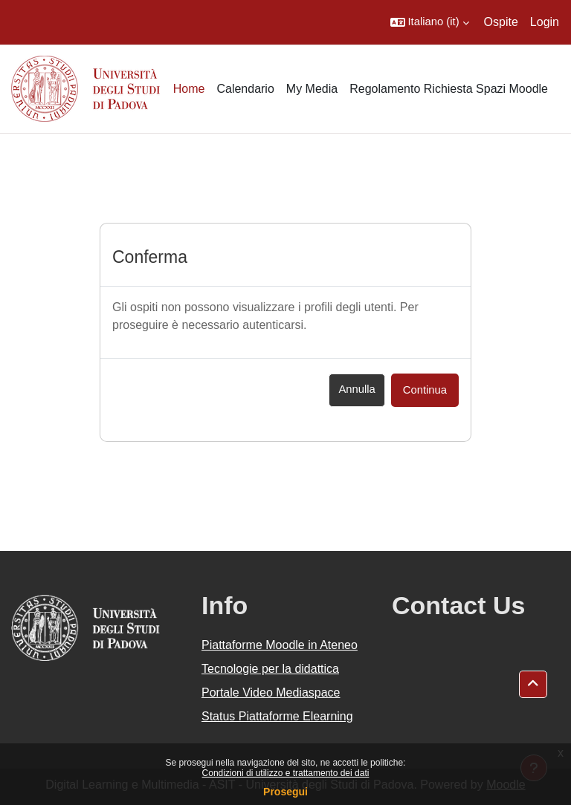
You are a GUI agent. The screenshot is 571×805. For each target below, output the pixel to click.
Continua (425, 390)
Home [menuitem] (189, 88)
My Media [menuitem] (312, 88)
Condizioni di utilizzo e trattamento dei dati (286, 773)
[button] (429, 22)
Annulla (356, 389)
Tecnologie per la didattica (270, 668)
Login (544, 22)
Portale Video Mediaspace (271, 692)
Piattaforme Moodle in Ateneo (279, 645)
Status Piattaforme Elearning (277, 716)
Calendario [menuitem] (245, 88)
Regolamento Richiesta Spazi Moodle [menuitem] (448, 88)
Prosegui (285, 792)
